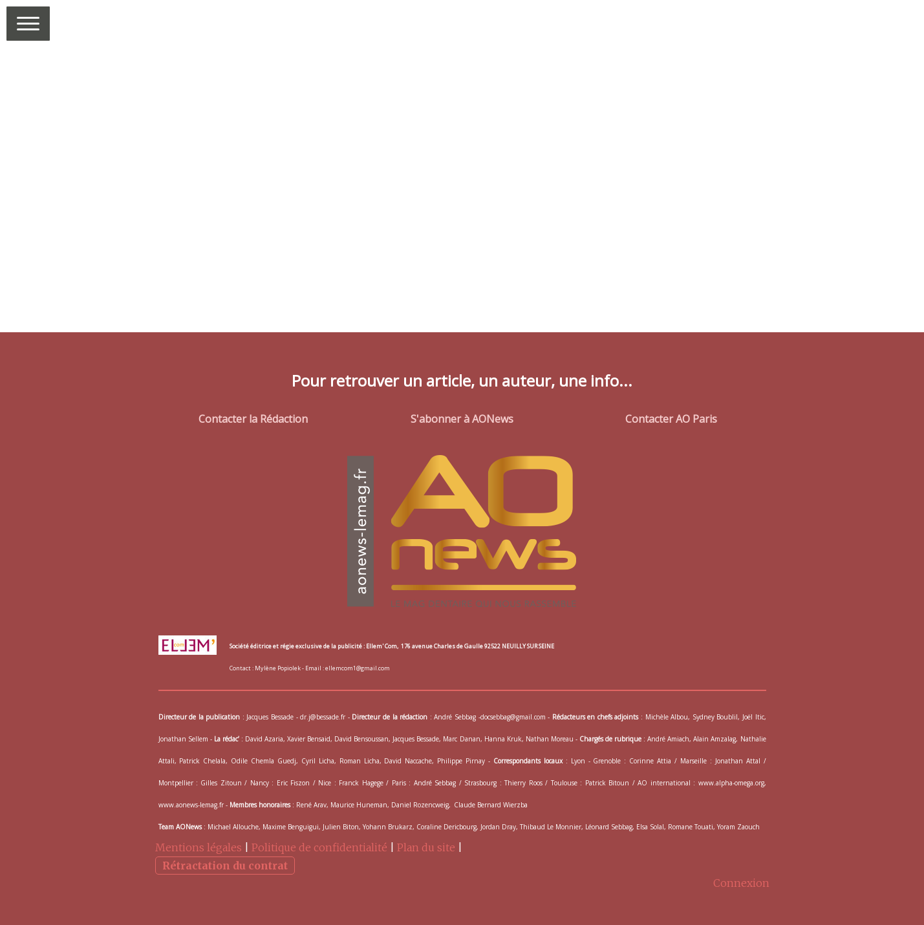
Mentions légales (198, 847)
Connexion (741, 883)
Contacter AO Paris (671, 419)
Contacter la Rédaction (253, 419)
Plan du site (426, 847)
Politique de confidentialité (319, 847)
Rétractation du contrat (225, 865)
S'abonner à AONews (462, 419)
